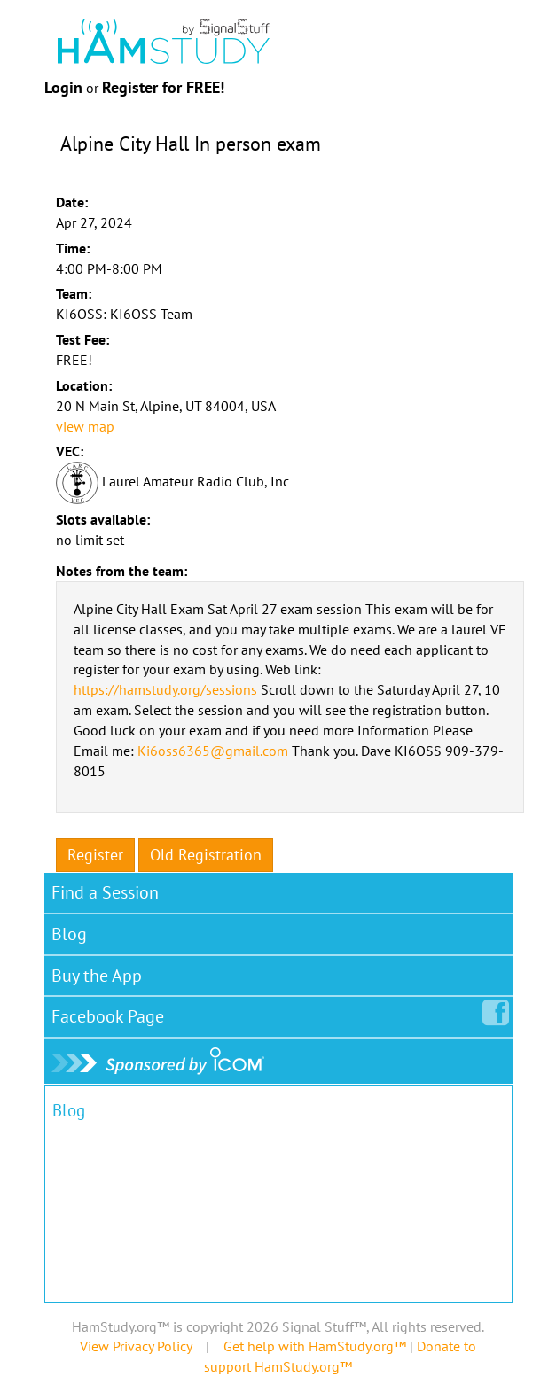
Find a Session (105, 892)
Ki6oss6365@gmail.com (212, 750)
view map (85, 426)
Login (63, 87)
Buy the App (96, 975)
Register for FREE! (163, 87)
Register (95, 854)
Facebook (111, 1013)
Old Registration (206, 854)
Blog (69, 933)
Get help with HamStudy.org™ (314, 1346)
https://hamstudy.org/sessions (165, 689)
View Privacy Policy (136, 1346)
